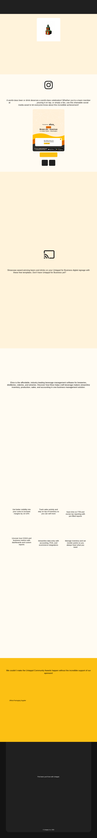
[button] (89, 5)
